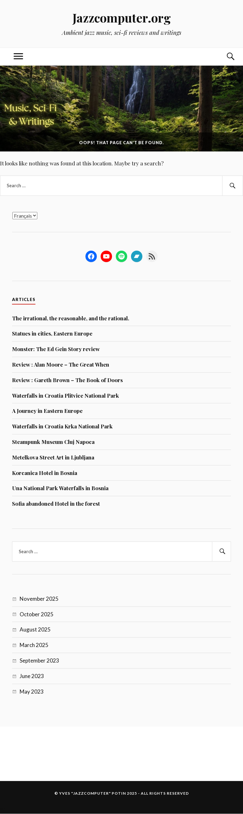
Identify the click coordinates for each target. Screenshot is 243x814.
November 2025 (39, 598)
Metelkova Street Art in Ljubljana (53, 457)
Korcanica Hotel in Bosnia (44, 472)
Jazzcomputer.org (121, 18)
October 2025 (36, 614)
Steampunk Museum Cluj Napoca (53, 441)
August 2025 (35, 629)
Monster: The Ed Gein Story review (56, 348)
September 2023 (39, 660)
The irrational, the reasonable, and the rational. (70, 318)
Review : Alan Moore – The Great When (60, 364)
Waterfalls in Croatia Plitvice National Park (65, 395)
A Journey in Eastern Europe (47, 410)
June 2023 (32, 676)
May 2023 (32, 691)
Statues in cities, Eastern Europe (52, 333)
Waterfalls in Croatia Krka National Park (62, 426)
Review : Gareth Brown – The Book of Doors (67, 379)
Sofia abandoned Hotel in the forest (56, 503)
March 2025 (34, 645)
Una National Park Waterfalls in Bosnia (60, 487)
